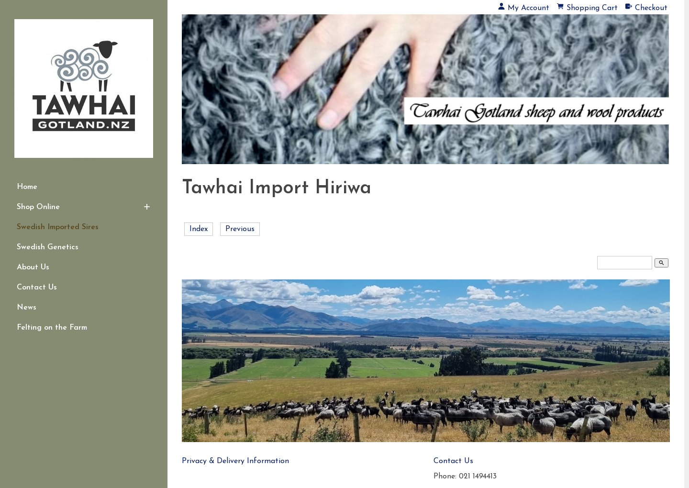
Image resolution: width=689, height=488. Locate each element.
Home (27, 187)
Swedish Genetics (47, 247)
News (26, 307)
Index (198, 229)
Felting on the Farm (52, 328)
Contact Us (37, 287)
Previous (240, 229)
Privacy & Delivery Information (235, 461)
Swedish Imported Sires (58, 227)
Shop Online (38, 207)
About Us (33, 267)
